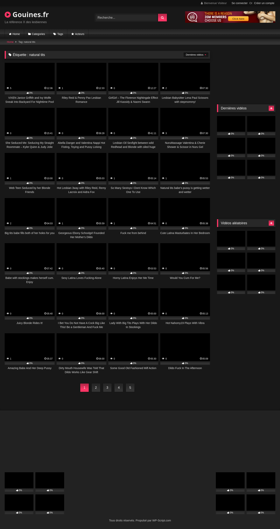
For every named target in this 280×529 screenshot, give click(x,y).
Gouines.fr (27, 14)
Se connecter (240, 3)
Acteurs (79, 34)
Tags (60, 34)
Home (16, 34)
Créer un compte (264, 3)
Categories (38, 34)
